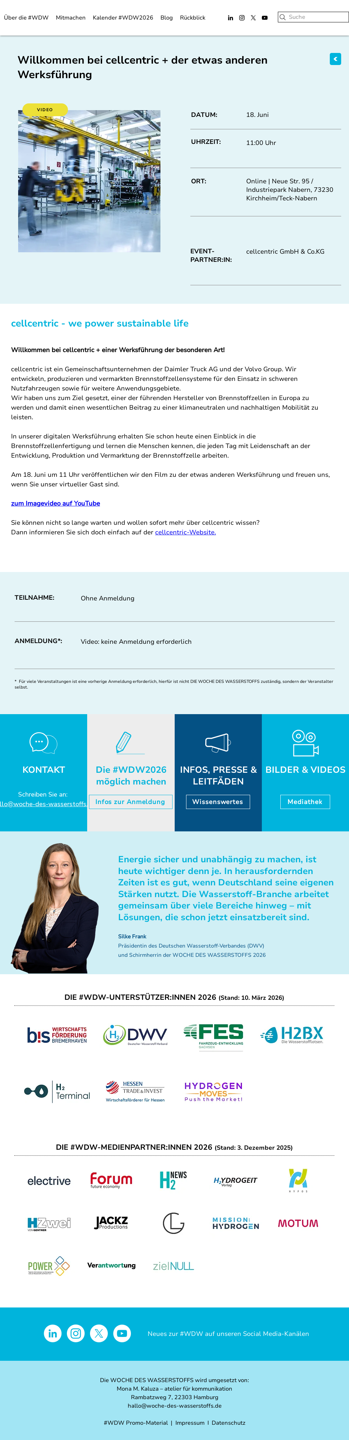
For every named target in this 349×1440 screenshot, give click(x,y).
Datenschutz (228, 1423)
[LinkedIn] (230, 17)
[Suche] (313, 17)
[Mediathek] (305, 802)
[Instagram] (241, 17)
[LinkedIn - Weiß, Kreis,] (53, 1333)
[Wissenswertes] (218, 802)
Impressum (190, 1423)
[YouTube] (264, 17)
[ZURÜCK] (335, 59)
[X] (253, 17)
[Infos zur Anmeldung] (131, 802)
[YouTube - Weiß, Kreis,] (122, 1333)
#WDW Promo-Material (136, 1423)
